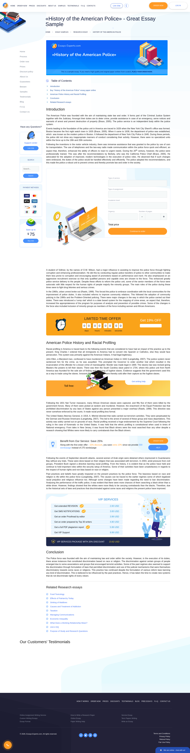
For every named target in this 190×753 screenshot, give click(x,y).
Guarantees (25, 81)
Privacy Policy (164, 736)
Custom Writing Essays (28, 718)
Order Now (158, 5)
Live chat (116, 6)
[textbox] (137, 183)
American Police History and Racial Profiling (68, 94)
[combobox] (137, 183)
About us (52, 6)
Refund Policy (165, 739)
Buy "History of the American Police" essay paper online (73, 90)
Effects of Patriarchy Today (62, 598)
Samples (62, 6)
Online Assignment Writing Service (33, 715)
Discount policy (26, 71)
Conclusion (54, 98)
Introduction (55, 86)
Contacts (91, 6)
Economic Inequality (59, 619)
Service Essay (127, 715)
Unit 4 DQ (54, 627)
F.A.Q (83, 6)
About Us (24, 76)
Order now (22, 6)
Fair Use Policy (164, 742)
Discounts (41, 6)
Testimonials (73, 6)
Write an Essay (127, 721)
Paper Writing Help (78, 721)
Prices (32, 6)
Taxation (54, 610)
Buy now (31, 241)
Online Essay (76, 718)
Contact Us (25, 112)
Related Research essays (60, 102)
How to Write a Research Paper (83, 715)
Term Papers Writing (129, 718)
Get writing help (139, 381)
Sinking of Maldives (58, 602)
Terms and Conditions (161, 733)
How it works (83, 701)
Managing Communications (62, 615)
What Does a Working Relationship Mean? (68, 623)
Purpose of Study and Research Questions (69, 631)
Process (23, 56)
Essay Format (25, 721)
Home (12, 6)
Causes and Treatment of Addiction (65, 606)
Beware (23, 87)
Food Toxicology (57, 594)
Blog (22, 102)
